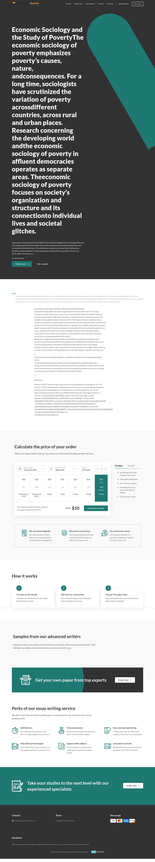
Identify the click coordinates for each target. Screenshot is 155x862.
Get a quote (42, 267)
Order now (20, 267)
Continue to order (95, 511)
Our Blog (110, 7)
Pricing (68, 7)
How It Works (90, 7)
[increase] (105, 472)
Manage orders (124, 7)
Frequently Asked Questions (65, 824)
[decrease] (98, 472)
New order (137, 7)
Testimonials (78, 7)
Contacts (101, 7)
